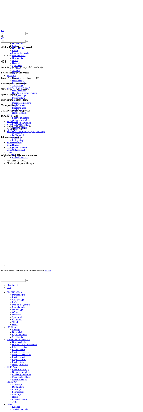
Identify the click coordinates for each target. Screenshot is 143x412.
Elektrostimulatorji (20, 369)
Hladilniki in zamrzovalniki (24, 344)
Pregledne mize (19, 359)
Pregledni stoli (18, 362)
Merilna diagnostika (21, 305)
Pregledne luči (18, 357)
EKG (14, 297)
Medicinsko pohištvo (21, 354)
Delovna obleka (19, 342)
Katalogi (16, 407)
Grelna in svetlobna (21, 372)
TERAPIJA (12, 367)
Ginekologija (18, 300)
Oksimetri (16, 314)
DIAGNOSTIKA (14, 292)
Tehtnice (16, 70)
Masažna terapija (19, 379)
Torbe (14, 402)
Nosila (15, 397)
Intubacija (16, 389)
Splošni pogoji (13, 145)
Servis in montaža (20, 409)
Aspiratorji (17, 384)
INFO (9, 404)
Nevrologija (17, 58)
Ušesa (14, 324)
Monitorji (16, 394)
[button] (2, 30)
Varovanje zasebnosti (16, 150)
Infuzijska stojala (19, 347)
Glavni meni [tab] (12, 285)
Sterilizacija (17, 337)
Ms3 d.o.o (48, 270)
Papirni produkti (19, 334)
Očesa (15, 312)
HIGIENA (11, 327)
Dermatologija (18, 43)
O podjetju (11, 147)
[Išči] (27, 33)
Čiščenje (16, 329)
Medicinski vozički (20, 352)
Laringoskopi (18, 392)
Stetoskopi (17, 319)
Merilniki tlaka (18, 307)
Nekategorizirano (20, 364)
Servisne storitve (14, 142)
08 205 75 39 (12, 121)
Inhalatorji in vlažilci (21, 374)
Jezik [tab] (9, 287)
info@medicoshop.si (16, 124)
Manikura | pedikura (21, 377)
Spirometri (17, 317)
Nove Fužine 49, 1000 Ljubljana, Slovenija (26, 131)
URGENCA (12, 382)
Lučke (15, 302)
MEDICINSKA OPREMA (18, 339)
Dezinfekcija (18, 332)
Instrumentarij (18, 349)
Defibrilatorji (18, 387)
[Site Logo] (15, 28)
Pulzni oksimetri (19, 399)
